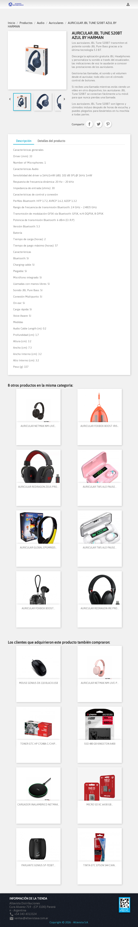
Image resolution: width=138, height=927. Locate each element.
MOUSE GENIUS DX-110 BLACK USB (38, 683)
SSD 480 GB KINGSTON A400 (99, 743)
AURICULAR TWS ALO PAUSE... (100, 486)
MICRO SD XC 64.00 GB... (99, 804)
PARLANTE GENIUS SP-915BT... (38, 865)
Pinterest (107, 124)
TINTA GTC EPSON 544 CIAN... (99, 865)
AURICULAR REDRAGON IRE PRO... (100, 608)
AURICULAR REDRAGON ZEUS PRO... (38, 486)
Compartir (89, 124)
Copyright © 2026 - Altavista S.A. (69, 922)
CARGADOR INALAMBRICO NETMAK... (38, 804)
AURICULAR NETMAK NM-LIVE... (38, 426)
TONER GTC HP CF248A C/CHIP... (38, 743)
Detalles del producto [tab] (51, 140)
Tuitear (98, 124)
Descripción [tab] (23, 140)
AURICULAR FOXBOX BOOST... (38, 608)
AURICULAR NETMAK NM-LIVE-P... (100, 683)
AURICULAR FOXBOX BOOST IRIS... (99, 426)
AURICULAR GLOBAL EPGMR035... (38, 547)
